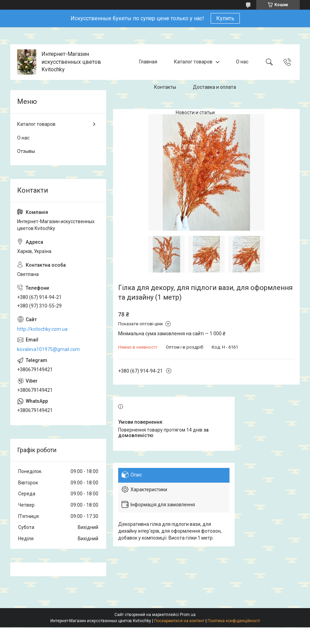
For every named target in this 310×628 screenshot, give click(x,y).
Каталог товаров (193, 61)
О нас (242, 61)
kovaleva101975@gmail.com (48, 349)
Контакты (165, 87)
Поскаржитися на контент (179, 620)
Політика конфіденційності (234, 620)
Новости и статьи (195, 112)
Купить (225, 18)
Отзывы (26, 151)
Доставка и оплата (214, 87)
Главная (148, 61)
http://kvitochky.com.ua (42, 329)
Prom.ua (188, 614)
